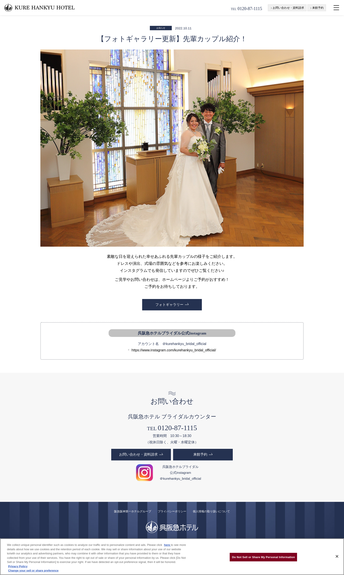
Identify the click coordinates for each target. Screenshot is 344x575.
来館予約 (318, 7)
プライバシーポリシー (172, 511)
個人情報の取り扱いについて (211, 511)
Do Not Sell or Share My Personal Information (263, 557)
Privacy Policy (17, 566)
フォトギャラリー (169, 304)
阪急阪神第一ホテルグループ (132, 511)
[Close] (337, 556)
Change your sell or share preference (33, 570)
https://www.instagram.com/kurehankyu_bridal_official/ (174, 350)
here (167, 545)
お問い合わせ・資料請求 (288, 7)
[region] (172, 556)
